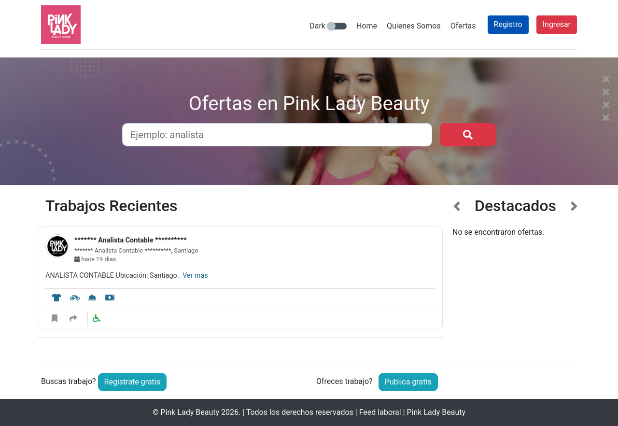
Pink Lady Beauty (189, 412)
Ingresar (557, 24)
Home (366, 25)
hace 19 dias (95, 259)
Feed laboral (380, 412)
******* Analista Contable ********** (130, 240)
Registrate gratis (132, 381)
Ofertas (463, 25)
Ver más (195, 275)
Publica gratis (408, 381)
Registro (508, 24)
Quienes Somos (414, 25)
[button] (457, 273)
